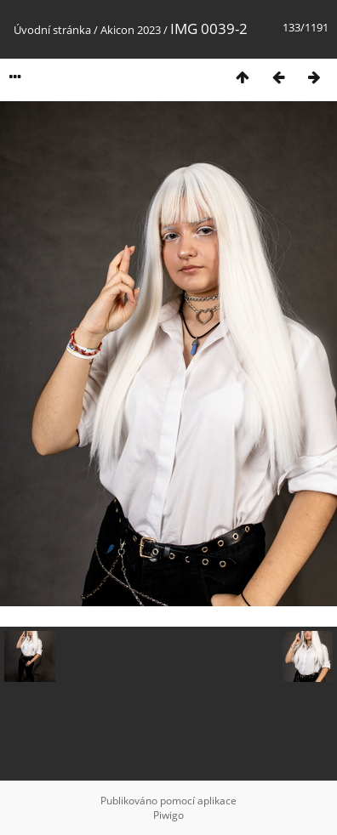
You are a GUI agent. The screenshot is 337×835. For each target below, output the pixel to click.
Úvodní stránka (52, 29)
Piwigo (168, 815)
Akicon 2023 (130, 29)
